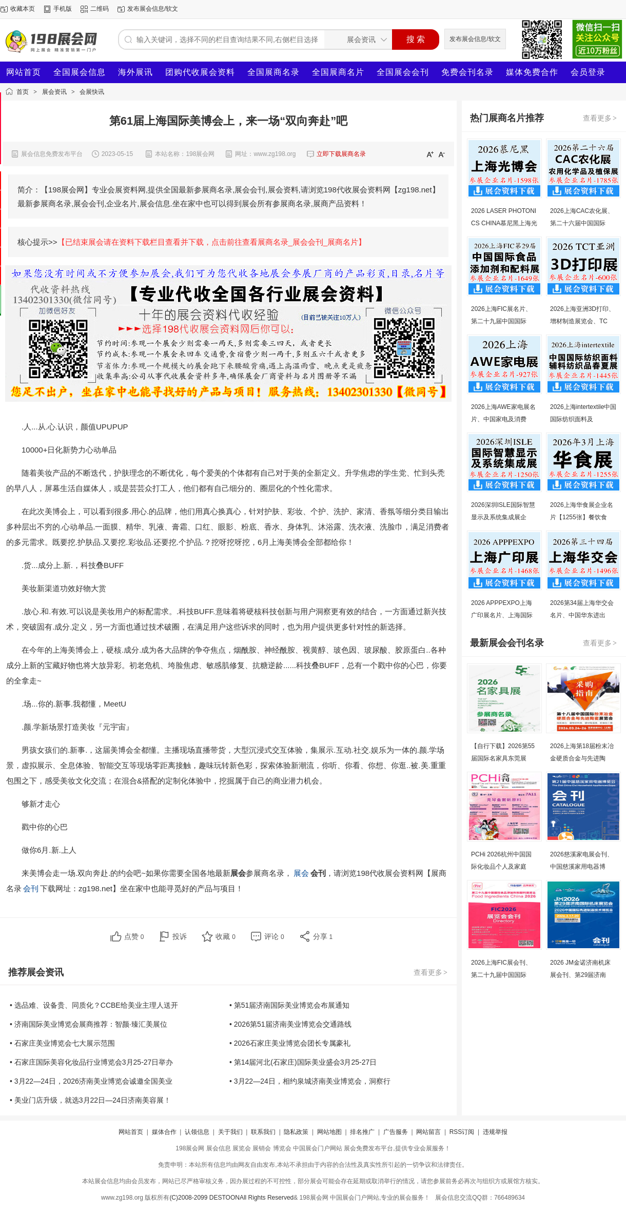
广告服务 (395, 1131)
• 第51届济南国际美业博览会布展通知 (289, 1005)
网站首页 (23, 72)
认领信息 (197, 1131)
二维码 (99, 8)
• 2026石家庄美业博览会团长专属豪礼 (289, 1043)
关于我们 (230, 1131)
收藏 (226, 936)
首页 (22, 91)
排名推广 (362, 1131)
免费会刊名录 (467, 72)
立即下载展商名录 (341, 154)
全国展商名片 (338, 72)
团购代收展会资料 (200, 72)
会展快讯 (92, 91)
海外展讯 (135, 72)
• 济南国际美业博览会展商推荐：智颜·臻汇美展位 (88, 1024)
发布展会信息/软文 (152, 8)
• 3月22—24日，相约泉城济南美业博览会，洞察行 (309, 1081)
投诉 (179, 936)
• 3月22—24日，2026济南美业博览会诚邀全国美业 (91, 1081)
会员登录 (588, 72)
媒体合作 (164, 1131)
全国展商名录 (273, 72)
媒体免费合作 (532, 72)
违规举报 (495, 1131)
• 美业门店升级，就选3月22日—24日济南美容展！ (90, 1100)
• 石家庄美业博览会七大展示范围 (62, 1043)
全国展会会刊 (403, 72)
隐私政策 (296, 1131)
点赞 (134, 936)
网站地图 (329, 1131)
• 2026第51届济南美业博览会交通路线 (290, 1024)
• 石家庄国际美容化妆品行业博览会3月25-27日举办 (91, 1062)
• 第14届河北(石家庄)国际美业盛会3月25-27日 (303, 1062)
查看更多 (431, 972)
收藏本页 (22, 8)
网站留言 (428, 1131)
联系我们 (263, 1131)
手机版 (62, 8)
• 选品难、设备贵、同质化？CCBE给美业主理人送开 (94, 1005)
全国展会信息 (79, 72)
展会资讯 (54, 91)
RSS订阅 (462, 1131)
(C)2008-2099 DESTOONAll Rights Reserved (231, 1197)
